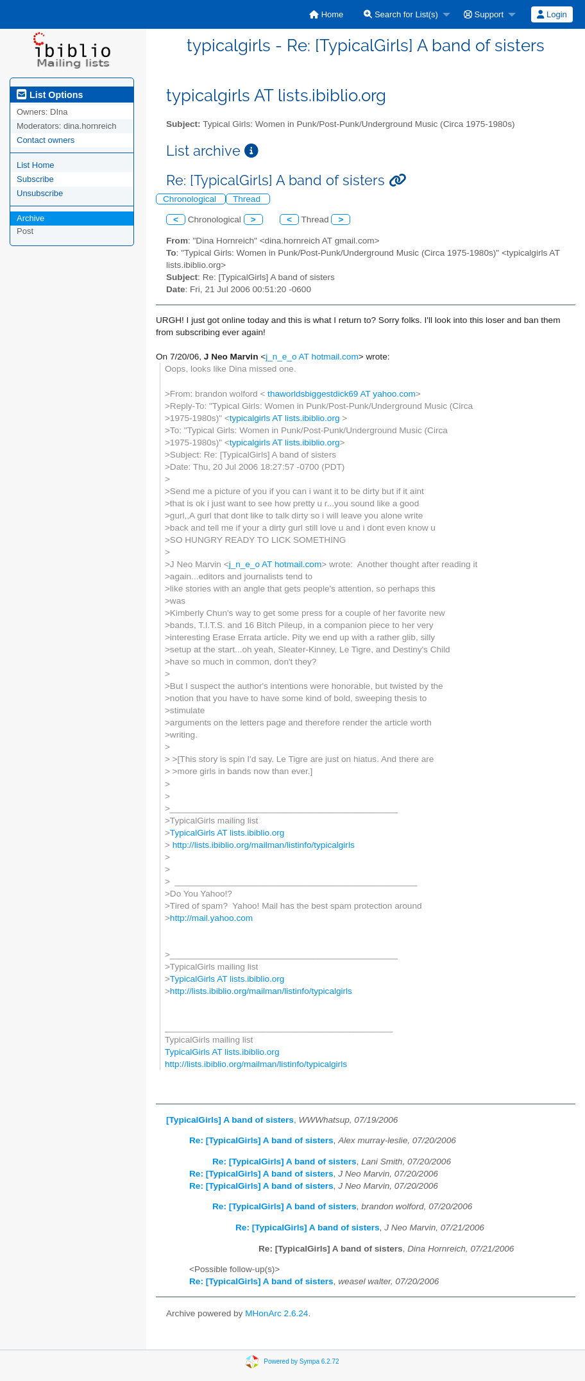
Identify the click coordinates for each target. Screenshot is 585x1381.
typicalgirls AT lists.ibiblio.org (286, 418)
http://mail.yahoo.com (211, 918)
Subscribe (35, 179)
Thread (248, 199)
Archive (30, 218)
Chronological (191, 199)
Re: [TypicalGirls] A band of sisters (261, 1140)
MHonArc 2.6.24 (276, 1313)
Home (326, 14)
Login (551, 14)
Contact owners (45, 140)
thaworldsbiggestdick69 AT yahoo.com (340, 394)
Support (484, 14)
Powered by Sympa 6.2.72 (301, 1361)
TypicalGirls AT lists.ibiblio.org (227, 833)
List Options (50, 95)
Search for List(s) (401, 14)
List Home (36, 165)
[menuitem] (326, 14)
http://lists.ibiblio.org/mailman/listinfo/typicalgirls (262, 845)
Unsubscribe (40, 193)
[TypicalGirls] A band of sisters (230, 1120)
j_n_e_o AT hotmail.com (312, 356)
